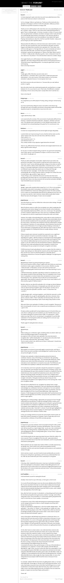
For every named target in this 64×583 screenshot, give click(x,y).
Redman (23, 128)
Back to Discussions (26, 579)
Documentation (6, 11)
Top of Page (58, 579)
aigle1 (22, 70)
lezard (23, 15)
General (22, 10)
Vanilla (3, 9)
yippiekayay (24, 200)
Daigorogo (24, 98)
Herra (22, 113)
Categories (33, 6)
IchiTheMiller (25, 474)
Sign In (60, 1)
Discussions (26, 6)
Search (39, 6)
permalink (60, 14)
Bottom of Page (59, 10)
